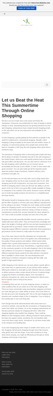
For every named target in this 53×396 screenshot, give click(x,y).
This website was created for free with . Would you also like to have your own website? (26, 6)
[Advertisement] (26, 54)
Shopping (5, 282)
